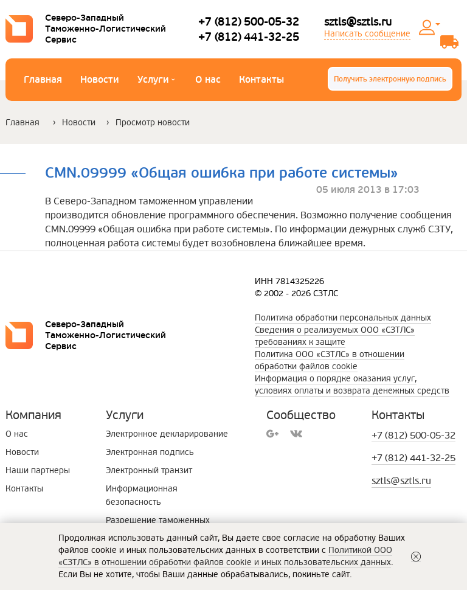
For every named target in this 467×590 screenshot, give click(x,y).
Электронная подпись (150, 452)
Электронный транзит (149, 470)
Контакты (261, 80)
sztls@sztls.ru (358, 22)
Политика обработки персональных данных (343, 318)
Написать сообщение (367, 34)
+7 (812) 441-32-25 (248, 36)
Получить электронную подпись (390, 79)
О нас (208, 80)
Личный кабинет (437, 24)
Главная (43, 80)
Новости (99, 80)
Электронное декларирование (167, 434)
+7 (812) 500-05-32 (248, 22)
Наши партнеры (37, 470)
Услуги (156, 81)
